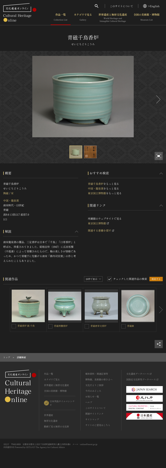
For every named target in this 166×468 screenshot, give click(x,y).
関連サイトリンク (94, 413)
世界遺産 (48, 415)
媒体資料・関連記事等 (96, 373)
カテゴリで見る (83, 18)
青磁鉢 (130, 325)
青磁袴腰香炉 (61, 325)
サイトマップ (92, 419)
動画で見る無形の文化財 (56, 426)
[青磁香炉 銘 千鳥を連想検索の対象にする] (14, 326)
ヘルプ (88, 402)
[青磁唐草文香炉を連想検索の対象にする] (87, 326)
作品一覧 (60, 18)
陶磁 (5, 193)
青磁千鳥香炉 (96, 184)
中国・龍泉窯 (11, 200)
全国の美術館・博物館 (147, 18)
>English (151, 6)
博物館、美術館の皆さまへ (99, 379)
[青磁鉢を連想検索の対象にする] (123, 326)
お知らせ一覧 (92, 396)
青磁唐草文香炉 (98, 325)
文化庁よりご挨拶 (94, 385)
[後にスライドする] (158, 99)
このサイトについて (121, 6)
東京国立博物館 (97, 193)
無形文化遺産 (51, 420)
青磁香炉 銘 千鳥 (26, 325)
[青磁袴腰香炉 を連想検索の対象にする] (50, 326)
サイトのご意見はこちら (97, 425)
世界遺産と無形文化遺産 (112, 18)
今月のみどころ (93, 390)
